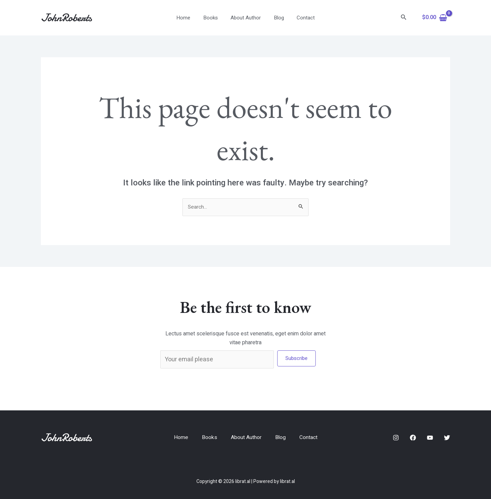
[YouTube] (430, 438)
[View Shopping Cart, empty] (434, 17)
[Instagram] (396, 438)
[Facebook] (413, 438)
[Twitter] (447, 438)
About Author (245, 17)
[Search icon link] (404, 18)
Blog (276, 17)
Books (213, 17)
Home (188, 17)
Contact (301, 17)
